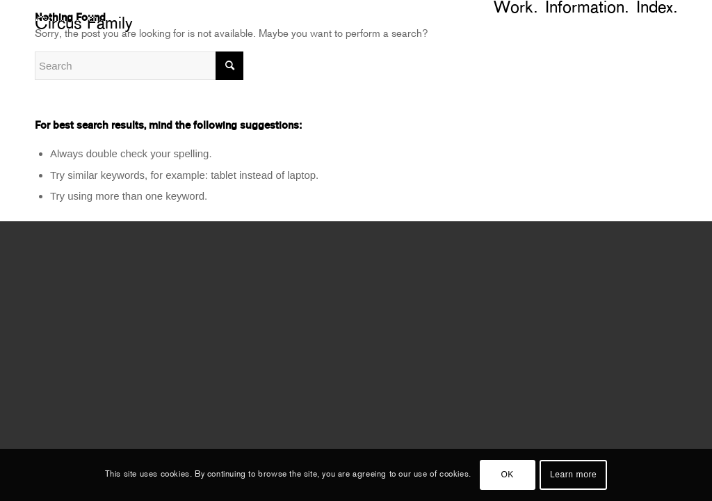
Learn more (573, 474)
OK (507, 474)
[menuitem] (674, 9)
